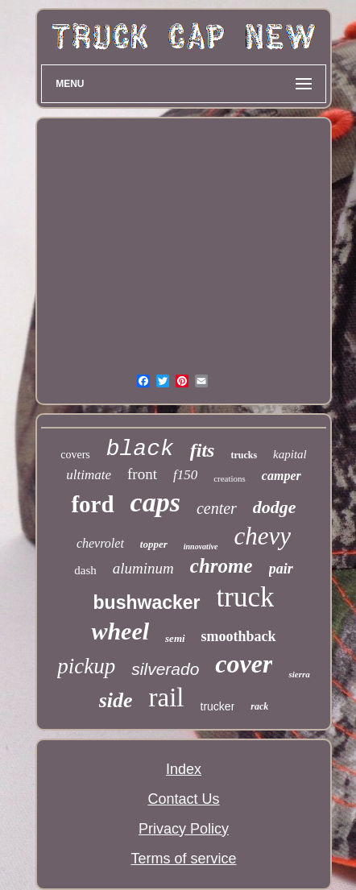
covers (75, 455)
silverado (165, 669)
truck (246, 597)
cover (243, 663)
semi (175, 638)
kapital (290, 454)
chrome (221, 566)
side (116, 700)
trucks (243, 455)
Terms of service (183, 859)
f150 (185, 474)
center (217, 508)
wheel (120, 631)
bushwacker (147, 602)
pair (281, 569)
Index (183, 769)
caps (155, 502)
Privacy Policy (184, 829)
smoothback (238, 636)
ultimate (88, 474)
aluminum (143, 568)
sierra (298, 674)
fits (202, 450)
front (142, 474)
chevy (263, 536)
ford (92, 504)
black (140, 449)
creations (229, 478)
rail (166, 697)
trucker (218, 706)
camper (281, 475)
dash (85, 570)
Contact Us (183, 799)
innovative (201, 546)
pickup (86, 666)
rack (259, 706)
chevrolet (100, 543)
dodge (274, 507)
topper (154, 544)
